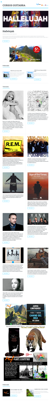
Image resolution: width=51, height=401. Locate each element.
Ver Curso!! (6, 131)
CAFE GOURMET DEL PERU (16, 389)
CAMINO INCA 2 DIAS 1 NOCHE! (41, 389)
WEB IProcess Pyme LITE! (16, 70)
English (47, 5)
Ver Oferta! (14, 78)
